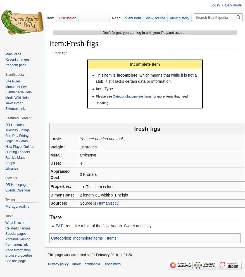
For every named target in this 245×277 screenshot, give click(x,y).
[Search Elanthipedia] (218, 17)
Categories (60, 238)
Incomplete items (88, 238)
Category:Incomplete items (132, 96)
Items (111, 238)
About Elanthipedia (86, 264)
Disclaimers (112, 264)
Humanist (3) (108, 203)
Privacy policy (58, 264)
